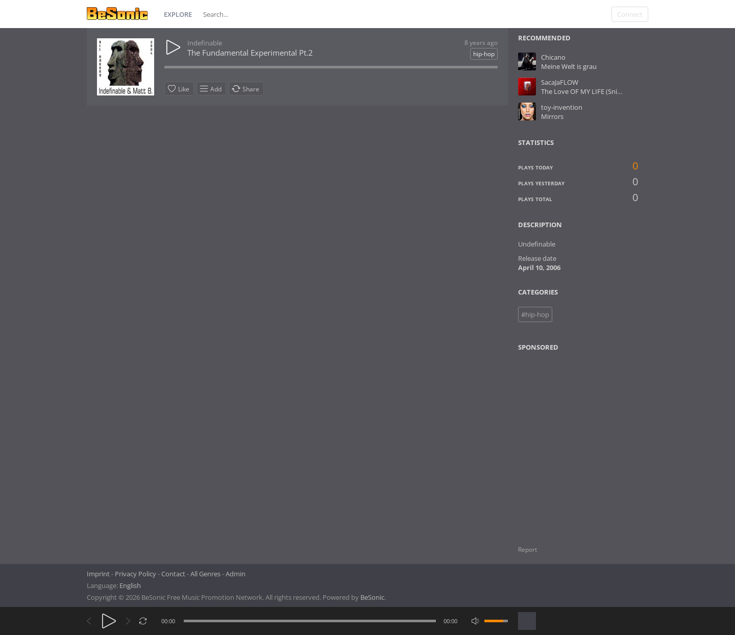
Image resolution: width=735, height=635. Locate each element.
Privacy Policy (135, 573)
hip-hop (484, 54)
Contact (173, 573)
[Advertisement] (568, 442)
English (130, 585)
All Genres (205, 573)
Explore (178, 14)
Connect (630, 14)
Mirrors (552, 116)
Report (527, 549)
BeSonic (372, 597)
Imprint (98, 573)
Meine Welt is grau (569, 66)
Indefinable (204, 42)
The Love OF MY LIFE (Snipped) (588, 91)
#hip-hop (535, 314)
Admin (236, 573)
